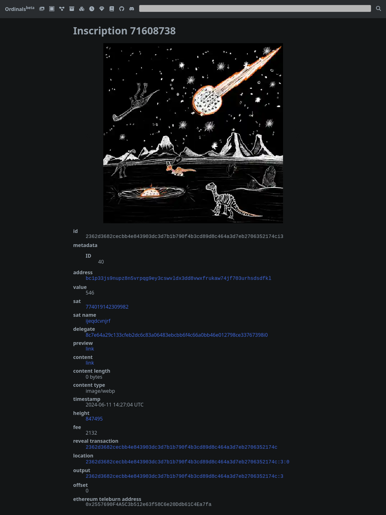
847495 (94, 418)
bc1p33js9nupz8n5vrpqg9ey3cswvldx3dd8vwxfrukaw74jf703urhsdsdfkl (178, 278)
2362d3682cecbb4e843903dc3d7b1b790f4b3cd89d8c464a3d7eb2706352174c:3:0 (188, 460)
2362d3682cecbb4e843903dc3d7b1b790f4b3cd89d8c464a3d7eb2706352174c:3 (185, 474)
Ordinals (19, 9)
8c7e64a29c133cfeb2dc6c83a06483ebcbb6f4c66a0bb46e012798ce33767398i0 (177, 334)
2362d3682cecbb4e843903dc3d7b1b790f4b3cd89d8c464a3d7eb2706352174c (181, 446)
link (90, 348)
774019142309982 (107, 306)
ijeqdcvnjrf (98, 320)
